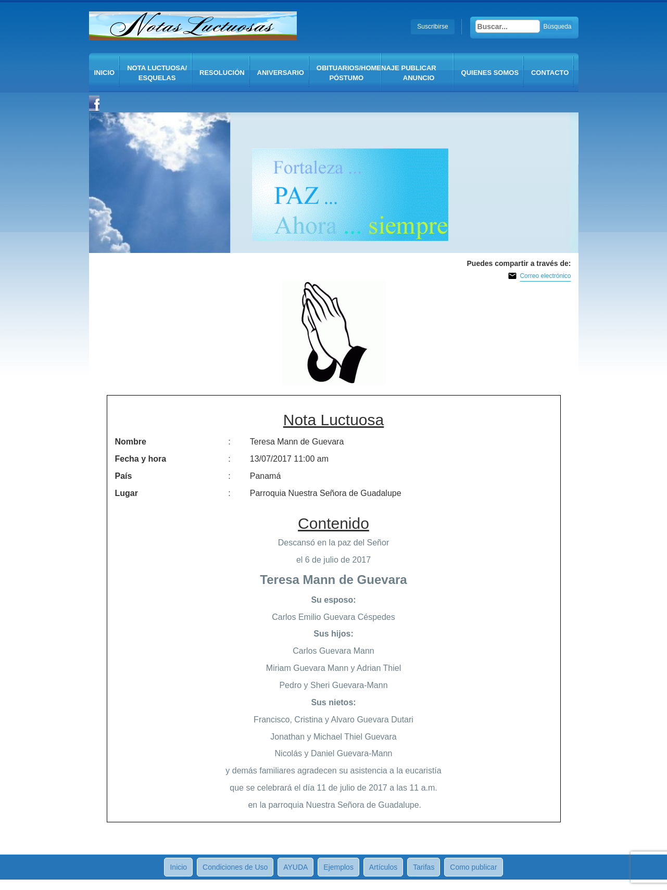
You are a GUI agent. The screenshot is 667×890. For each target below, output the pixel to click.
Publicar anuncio (418, 73)
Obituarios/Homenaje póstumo (349, 73)
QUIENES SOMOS (490, 73)
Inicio (104, 73)
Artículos (383, 867)
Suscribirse (432, 26)
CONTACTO (550, 73)
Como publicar (473, 867)
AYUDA (295, 867)
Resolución (222, 73)
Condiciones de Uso (235, 867)
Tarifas (423, 867)
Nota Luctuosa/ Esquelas (157, 73)
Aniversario (280, 73)
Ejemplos (338, 867)
